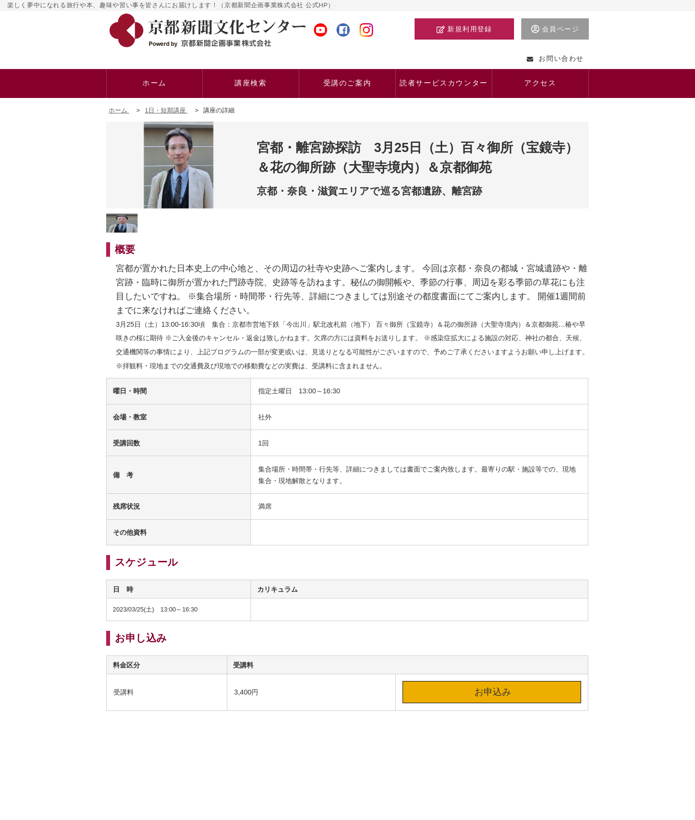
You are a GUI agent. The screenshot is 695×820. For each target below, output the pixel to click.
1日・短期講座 (166, 110)
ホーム (119, 110)
